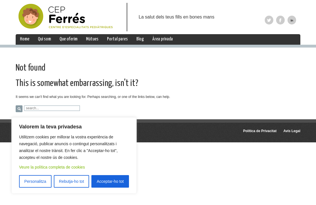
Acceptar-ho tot (110, 181)
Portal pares (117, 39)
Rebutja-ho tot (71, 181)
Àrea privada (162, 39)
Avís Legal (291, 131)
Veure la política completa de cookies (52, 167)
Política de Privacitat (259, 131)
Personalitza (35, 181)
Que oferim (68, 39)
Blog (140, 39)
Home (24, 39)
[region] (74, 155)
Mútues (92, 39)
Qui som (44, 39)
